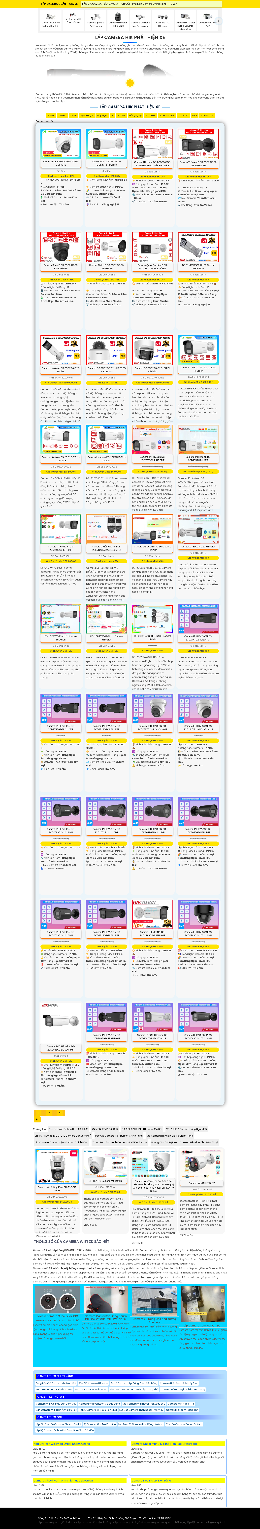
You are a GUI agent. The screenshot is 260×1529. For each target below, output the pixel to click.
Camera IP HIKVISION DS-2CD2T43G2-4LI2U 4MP (198, 638)
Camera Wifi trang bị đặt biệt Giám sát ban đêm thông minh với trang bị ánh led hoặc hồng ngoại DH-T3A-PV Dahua (153, 1186)
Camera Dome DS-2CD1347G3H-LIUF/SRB (60, 163)
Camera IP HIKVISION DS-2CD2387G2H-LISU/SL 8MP (152, 728)
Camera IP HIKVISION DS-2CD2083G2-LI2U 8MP (61, 831)
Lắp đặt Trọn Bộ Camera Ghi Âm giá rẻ (58, 1424)
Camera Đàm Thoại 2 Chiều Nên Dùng (183, 1389)
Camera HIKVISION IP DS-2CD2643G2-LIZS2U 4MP (198, 1037)
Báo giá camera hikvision (93, 1383)
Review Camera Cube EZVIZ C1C (57, 1316)
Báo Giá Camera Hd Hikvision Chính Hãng (119, 1135)
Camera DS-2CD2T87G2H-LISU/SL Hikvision (152, 548)
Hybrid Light (87, 115)
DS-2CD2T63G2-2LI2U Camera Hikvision (106, 638)
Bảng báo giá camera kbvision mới (56, 1383)
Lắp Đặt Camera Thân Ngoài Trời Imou (141, 1410)
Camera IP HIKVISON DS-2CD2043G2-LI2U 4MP (198, 831)
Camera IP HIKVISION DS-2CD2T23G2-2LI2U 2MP (107, 934)
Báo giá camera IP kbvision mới (54, 1389)
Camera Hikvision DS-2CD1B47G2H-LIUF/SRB (61, 459)
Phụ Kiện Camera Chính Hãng (149, 3)
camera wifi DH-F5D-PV (202, 1183)
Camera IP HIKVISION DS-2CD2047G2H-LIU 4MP (152, 831)
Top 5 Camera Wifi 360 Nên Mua (98, 1410)
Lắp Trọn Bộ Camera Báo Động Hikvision (140, 1424)
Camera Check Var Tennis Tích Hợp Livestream (64, 1480)
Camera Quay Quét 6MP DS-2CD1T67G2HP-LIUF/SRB (152, 267)
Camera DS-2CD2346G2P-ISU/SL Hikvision (152, 370)
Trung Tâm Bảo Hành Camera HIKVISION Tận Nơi (119, 1142)
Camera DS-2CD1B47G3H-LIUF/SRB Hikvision (107, 163)
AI (112, 115)
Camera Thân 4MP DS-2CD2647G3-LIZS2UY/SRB (198, 164)
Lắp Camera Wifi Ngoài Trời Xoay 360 (144, 1403)
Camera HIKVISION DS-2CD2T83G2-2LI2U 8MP (152, 934)
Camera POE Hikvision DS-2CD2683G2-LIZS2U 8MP (61, 1048)
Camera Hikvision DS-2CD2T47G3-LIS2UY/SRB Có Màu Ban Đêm (152, 164)
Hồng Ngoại (135, 115)
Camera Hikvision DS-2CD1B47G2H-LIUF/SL (107, 459)
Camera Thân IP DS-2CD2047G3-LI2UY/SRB (106, 267)
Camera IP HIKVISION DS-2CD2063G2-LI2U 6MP (107, 831)
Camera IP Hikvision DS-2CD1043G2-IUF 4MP (61, 548)
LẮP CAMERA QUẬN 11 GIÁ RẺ (59, 4)
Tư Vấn (173, 3)
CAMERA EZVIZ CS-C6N (105, 1129)
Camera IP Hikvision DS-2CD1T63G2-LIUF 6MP (152, 459)
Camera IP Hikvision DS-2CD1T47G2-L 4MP (198, 459)
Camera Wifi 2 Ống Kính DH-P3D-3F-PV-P (57, 1189)
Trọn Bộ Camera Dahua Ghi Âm (184, 1424)
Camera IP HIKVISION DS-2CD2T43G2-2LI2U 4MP (61, 728)
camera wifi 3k (44, 121)
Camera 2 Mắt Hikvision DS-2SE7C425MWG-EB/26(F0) (106, 548)
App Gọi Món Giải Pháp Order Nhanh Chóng (61, 1444)
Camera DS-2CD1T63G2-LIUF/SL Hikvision (198, 369)
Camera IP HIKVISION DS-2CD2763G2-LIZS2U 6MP (198, 934)
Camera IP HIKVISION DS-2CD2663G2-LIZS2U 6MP (107, 1037)
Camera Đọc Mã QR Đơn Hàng (151, 1480)
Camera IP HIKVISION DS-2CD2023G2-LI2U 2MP (61, 934)
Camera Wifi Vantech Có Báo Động (99, 1403)
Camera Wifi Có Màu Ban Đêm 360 (56, 1403)
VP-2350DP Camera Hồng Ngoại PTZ (186, 1129)
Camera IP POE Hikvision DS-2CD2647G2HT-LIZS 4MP (152, 1037)
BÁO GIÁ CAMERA (91, 3)
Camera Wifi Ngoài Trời (181, 1403)
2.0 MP (51, 115)
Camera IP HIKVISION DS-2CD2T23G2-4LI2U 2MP (107, 728)
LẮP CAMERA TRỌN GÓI (117, 3)
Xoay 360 (183, 115)
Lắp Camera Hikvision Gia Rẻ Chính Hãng (170, 1135)
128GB (73, 115)
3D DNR (121, 115)
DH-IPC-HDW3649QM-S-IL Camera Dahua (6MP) (63, 1135)
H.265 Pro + (207, 115)
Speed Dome (167, 115)
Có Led (62, 115)
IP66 (194, 115)
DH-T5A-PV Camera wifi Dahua (105, 1181)
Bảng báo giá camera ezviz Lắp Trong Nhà (134, 1389)
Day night (102, 115)
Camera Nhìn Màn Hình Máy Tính (179, 1383)
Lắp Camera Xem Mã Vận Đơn (202, 1325)
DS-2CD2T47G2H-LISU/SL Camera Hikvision (152, 638)
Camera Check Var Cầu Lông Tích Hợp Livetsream (164, 1444)
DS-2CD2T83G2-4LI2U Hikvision (198, 546)
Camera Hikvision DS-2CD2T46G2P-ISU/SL (61, 370)
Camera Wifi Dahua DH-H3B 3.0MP (68, 1129)
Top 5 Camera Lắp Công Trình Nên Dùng (134, 1383)
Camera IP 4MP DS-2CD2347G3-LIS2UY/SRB (60, 267)
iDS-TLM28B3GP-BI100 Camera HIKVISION (198, 267)
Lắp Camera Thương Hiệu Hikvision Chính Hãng (61, 1142)
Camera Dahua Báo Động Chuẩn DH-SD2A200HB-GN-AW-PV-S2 (106, 1318)
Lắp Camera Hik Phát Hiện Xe (130, 37)
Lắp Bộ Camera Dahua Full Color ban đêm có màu (65, 1430)
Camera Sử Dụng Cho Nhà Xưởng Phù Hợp (154, 1320)
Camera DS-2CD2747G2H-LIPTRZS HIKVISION (107, 370)
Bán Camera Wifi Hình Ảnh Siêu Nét (56, 1410)
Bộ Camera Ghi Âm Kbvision (100, 1424)
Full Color (151, 115)
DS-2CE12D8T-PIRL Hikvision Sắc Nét (142, 1129)
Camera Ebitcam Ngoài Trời (182, 1410)
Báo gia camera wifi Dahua (91, 1389)
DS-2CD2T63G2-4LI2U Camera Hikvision (60, 638)
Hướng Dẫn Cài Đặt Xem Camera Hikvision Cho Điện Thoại (184, 1142)
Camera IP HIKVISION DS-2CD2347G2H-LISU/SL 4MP (198, 728)
